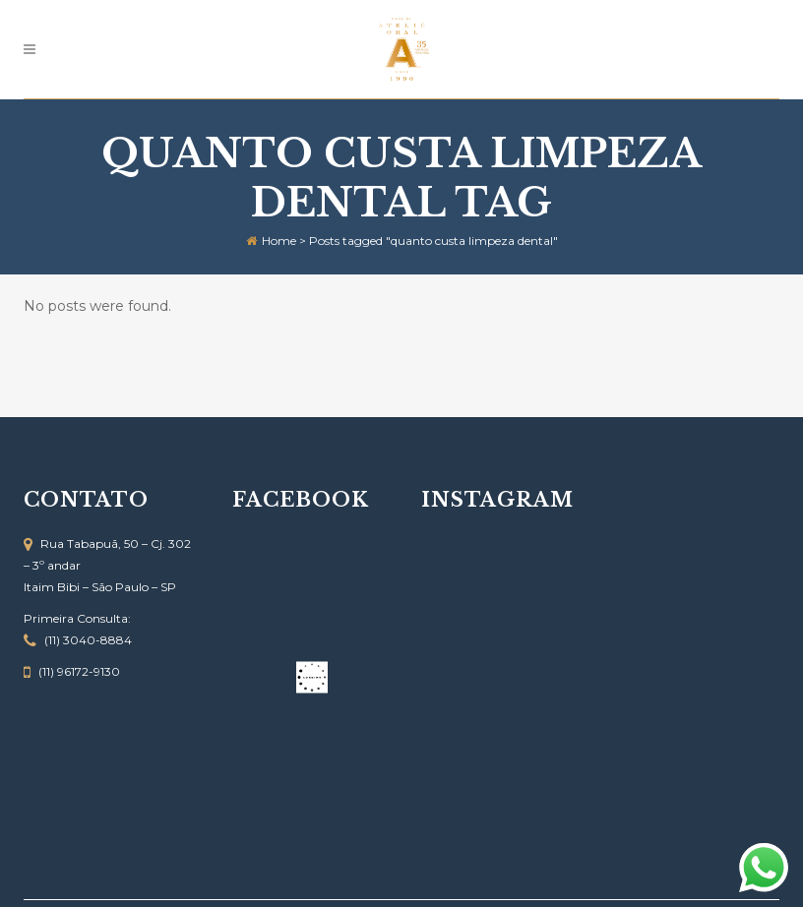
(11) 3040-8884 (88, 640)
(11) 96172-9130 (79, 671)
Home (279, 240)
